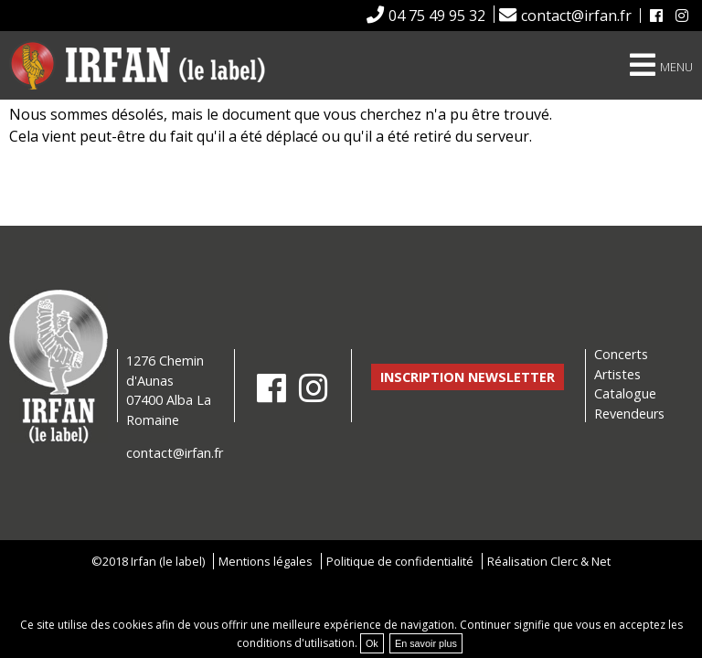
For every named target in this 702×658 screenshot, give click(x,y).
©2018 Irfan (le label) (148, 561)
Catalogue (625, 393)
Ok (372, 643)
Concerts (621, 354)
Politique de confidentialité (399, 561)
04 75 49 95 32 (436, 15)
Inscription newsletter (467, 377)
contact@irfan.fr (576, 15)
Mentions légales (265, 561)
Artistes (617, 374)
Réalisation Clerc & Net (549, 561)
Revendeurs (629, 413)
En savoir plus (426, 643)
